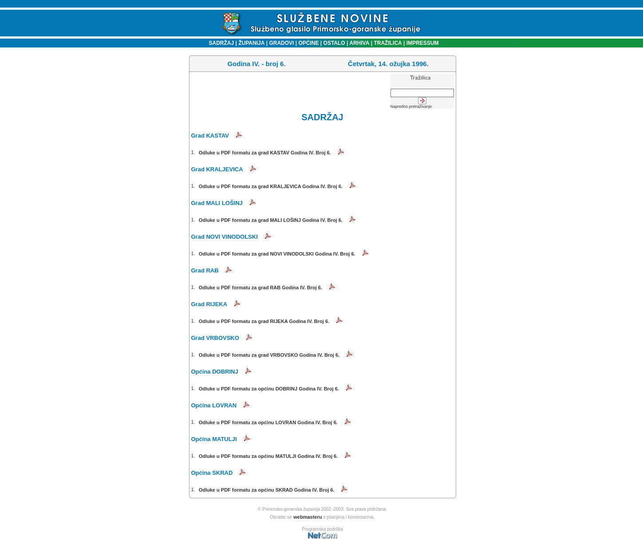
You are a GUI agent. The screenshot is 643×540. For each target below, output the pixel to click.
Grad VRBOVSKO (215, 338)
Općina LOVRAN (214, 405)
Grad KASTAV (210, 135)
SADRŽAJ (219, 43)
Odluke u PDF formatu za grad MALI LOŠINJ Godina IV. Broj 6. (271, 220)
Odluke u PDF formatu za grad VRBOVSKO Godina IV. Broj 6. (269, 355)
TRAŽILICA (387, 43)
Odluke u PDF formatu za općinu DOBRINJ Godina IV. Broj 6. (269, 388)
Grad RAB (205, 270)
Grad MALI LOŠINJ (217, 203)
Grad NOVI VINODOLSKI (224, 236)
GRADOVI (281, 43)
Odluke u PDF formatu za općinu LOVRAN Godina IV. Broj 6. (268, 422)
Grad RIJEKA (209, 304)
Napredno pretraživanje (411, 106)
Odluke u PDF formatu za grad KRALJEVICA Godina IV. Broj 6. (271, 186)
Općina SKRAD (212, 472)
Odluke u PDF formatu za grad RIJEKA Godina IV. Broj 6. (264, 321)
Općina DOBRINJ (214, 371)
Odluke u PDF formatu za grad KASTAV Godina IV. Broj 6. (265, 152)
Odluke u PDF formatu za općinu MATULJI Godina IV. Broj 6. (268, 456)
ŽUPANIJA (251, 43)
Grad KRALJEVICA (217, 169)
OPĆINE (308, 43)
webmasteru (307, 517)
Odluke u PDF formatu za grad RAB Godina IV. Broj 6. (260, 287)
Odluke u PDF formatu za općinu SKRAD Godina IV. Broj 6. (267, 490)
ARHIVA (358, 43)
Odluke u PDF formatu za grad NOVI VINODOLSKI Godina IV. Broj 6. (277, 253)
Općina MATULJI (214, 439)
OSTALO (334, 43)
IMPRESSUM (422, 43)
